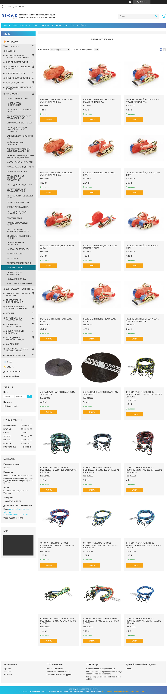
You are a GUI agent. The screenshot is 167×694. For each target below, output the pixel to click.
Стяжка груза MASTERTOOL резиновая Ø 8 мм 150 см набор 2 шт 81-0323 (143, 545)
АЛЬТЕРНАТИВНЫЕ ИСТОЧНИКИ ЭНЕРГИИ (16, 308)
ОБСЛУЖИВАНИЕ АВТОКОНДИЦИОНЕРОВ (18, 230)
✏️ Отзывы (8, 367)
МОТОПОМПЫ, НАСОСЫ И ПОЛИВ (18, 88)
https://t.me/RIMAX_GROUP (15, 515)
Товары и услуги (20, 25)
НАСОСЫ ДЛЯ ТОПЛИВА (18, 249)
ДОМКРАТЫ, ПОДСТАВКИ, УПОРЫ (19, 237)
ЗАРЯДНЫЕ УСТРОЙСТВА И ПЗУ (20, 137)
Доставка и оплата (60, 25)
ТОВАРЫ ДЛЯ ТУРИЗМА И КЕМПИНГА (18, 294)
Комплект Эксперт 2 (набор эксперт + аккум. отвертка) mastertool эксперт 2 (104, 673)
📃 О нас (7, 362)
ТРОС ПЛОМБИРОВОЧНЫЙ (19, 283)
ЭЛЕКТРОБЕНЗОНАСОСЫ (19, 263)
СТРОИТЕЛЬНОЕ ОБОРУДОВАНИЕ (14, 319)
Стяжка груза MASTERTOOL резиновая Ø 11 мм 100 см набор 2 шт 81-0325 (101, 469)
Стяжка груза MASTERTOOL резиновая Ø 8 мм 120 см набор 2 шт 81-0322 (100, 545)
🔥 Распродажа (10, 41)
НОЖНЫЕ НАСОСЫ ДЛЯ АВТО (18, 224)
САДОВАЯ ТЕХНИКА (15, 73)
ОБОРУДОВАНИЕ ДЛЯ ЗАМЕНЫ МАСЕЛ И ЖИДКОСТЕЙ (17, 129)
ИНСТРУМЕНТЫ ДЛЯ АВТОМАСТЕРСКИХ (16, 190)
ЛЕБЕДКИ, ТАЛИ (14, 218)
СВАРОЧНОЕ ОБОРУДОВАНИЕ (14, 325)
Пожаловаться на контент (112, 691)
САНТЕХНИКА (12, 344)
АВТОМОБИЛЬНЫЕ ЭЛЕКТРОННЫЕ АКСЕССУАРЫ (15, 178)
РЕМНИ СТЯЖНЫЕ (15, 268)
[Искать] (156, 16)
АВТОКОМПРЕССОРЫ (17, 171)
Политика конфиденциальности (135, 691)
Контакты (44, 25)
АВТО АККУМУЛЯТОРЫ (17, 98)
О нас (35, 25)
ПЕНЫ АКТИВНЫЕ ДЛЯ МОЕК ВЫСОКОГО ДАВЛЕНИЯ (20, 156)
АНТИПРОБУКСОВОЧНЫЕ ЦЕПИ (19, 111)
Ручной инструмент (55, 669)
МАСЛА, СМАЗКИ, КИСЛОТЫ (20, 162)
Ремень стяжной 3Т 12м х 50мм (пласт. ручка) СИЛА (142, 320)
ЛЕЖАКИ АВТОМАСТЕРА (18, 202)
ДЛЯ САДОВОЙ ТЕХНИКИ (18, 289)
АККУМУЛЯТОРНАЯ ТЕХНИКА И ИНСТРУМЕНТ (18, 56)
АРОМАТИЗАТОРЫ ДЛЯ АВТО (20, 167)
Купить (49, 119)
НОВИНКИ (11, 51)
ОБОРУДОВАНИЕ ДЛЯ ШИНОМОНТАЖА (17, 213)
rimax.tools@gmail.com (19, 509)
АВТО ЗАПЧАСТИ (15, 254)
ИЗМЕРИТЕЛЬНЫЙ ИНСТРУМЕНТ (15, 332)
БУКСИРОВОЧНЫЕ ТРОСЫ (19, 123)
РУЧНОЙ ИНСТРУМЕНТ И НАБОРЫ (18, 68)
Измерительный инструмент (58, 672)
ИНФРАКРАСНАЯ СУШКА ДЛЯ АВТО (20, 197)
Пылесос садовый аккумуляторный (100, 669)
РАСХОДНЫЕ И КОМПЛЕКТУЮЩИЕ (15, 338)
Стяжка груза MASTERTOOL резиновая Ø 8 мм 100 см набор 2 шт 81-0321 (143, 620)
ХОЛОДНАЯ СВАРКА (16, 279)
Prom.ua (95, 689)
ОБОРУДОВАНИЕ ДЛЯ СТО (19, 184)
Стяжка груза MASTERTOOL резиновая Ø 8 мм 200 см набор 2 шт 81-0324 (57, 545)
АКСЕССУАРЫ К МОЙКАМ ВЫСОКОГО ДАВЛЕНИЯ (18, 150)
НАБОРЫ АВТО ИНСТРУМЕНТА (14, 104)
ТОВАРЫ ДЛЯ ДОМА (15, 355)
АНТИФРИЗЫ (13, 258)
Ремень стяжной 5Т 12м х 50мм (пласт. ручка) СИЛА (56, 100)
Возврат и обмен (78, 25)
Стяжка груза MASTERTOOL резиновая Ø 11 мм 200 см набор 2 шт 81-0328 (144, 469)
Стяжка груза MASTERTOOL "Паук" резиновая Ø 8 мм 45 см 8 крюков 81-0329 (58, 620)
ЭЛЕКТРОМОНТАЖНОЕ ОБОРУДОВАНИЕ (17, 350)
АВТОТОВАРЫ (12, 94)
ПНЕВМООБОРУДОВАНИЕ (18, 78)
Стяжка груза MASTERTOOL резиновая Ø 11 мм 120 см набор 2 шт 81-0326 (144, 394)
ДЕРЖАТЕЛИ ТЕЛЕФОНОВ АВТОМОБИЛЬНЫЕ (19, 117)
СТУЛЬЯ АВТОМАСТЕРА (18, 207)
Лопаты (129, 669)
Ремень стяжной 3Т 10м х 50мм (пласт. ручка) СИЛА (142, 100)
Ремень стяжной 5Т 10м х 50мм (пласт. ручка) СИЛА (56, 174)
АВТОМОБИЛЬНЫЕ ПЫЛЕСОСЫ (15, 243)
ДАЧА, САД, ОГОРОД (15, 82)
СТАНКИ (10, 313)
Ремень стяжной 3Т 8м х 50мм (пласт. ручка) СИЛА (99, 100)
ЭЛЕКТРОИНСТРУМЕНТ (17, 62)
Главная (6, 25)
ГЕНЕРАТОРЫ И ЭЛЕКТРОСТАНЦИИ (15, 301)
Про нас (7, 669)
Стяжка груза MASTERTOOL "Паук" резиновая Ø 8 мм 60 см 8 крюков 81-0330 (101, 620)
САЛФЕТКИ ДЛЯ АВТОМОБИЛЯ (14, 273)
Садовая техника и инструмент (59, 674)
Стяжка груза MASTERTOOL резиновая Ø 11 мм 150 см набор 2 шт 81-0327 (58, 469)
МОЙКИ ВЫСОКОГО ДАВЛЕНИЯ (16, 143)
